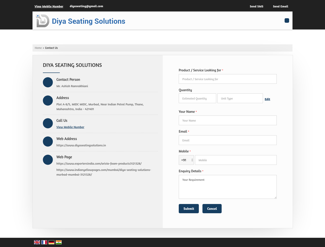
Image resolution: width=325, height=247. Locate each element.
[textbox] (240, 98)
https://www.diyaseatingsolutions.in (81, 145)
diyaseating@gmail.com (86, 6)
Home (38, 48)
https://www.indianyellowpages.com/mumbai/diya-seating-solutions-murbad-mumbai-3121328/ (103, 172)
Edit (267, 99)
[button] (49, 6)
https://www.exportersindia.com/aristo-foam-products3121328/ (99, 163)
